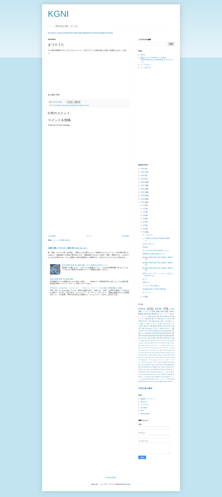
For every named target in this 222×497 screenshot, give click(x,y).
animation (58, 105)
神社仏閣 (150, 314)
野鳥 (172, 379)
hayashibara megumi (77, 105)
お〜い (145, 279)
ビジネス (141, 318)
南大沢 (149, 364)
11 (144, 209)
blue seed (65, 105)
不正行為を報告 (145, 388)
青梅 (161, 338)
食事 (149, 381)
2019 (143, 179)
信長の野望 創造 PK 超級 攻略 (61, 279)
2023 (143, 169)
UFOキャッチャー (163, 314)
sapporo (169, 357)
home (50, 33)
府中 (172, 367)
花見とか (146, 282)
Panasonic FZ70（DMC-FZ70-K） (158, 328)
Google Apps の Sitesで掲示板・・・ (157, 289)
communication (167, 350)
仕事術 (172, 362)
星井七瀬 (141, 335)
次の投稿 (52, 236)
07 (144, 222)
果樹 (155, 326)
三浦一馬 (155, 362)
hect (142, 411)
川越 (167, 367)
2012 (143, 202)
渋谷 (143, 374)
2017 (143, 185)
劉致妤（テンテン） (148, 399)
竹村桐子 (164, 374)
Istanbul (142, 345)
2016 (143, 189)
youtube (63, 33)
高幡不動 (162, 381)
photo (158, 308)
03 (144, 297)
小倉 (161, 367)
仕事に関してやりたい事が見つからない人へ (68, 248)
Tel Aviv (169, 347)
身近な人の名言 (166, 318)
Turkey (140, 350)
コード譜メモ (145, 68)
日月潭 (149, 372)
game (153, 352)
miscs (141, 308)
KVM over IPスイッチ (155, 345)
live (139, 357)
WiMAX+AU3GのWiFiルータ (153, 254)
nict (144, 357)
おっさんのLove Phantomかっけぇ (156, 251)
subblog (99, 33)
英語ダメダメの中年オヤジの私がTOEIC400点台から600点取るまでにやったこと (157, 60)
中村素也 (164, 362)
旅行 (148, 326)
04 (144, 232)
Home (142, 55)
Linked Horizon (169, 345)
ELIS (165, 343)
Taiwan (171, 311)
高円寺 (162, 316)
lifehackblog (107, 33)
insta (73, 33)
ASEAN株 (141, 340)
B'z (148, 340)
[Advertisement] (89, 211)
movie (170, 316)
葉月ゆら (143, 402)
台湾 (155, 364)
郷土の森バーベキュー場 (160, 379)
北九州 (142, 364)
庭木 (141, 369)
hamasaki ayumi (169, 352)
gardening (170, 331)
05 (144, 229)
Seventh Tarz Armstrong (146, 331)
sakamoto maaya (153, 357)
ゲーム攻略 (145, 333)
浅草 (164, 335)
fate (148, 352)
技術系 (168, 369)
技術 (162, 369)
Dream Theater (157, 343)
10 (144, 212)
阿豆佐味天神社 (166, 326)
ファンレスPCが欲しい (152, 286)
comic (157, 350)
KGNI (58, 14)
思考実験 (155, 369)
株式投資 (156, 335)
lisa (171, 355)
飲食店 (169, 338)
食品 (155, 381)
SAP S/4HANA (145, 347)
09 (144, 215)
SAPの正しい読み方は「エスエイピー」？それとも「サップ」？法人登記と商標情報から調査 (86, 288)
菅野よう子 (142, 376)
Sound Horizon (158, 347)
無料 (148, 374)
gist (86, 33)
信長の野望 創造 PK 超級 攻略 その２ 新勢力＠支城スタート (85, 265)
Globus (145, 247)
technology (141, 360)
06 (144, 225)
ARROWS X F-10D (145, 321)
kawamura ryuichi (161, 355)
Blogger (128, 484)
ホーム (88, 236)
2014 (143, 195)
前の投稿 (125, 236)
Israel (172, 309)
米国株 (153, 338)
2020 (143, 175)
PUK (139, 328)
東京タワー (162, 372)
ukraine (154, 316)
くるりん (150, 360)
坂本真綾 (147, 367)
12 (144, 205)
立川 (155, 318)
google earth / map (161, 321)
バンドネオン (145, 65)
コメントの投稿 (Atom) (61, 240)
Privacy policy (111, 477)
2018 (143, 182)
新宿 (149, 318)
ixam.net (56, 33)
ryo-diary (143, 408)
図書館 (170, 364)
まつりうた (147, 292)
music (87, 105)
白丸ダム (156, 374)
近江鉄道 (147, 379)
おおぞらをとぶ (149, 244)
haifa (159, 352)
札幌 (148, 335)
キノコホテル (148, 235)
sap (163, 357)
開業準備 (143, 381)
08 (144, 219)
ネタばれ (147, 362)
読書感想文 (157, 376)
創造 (164, 333)
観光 (149, 376)
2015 (143, 192)
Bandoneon (155, 340)
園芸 (139, 367)
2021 (143, 172)
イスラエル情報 (149, 311)
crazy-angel (144, 414)
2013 (143, 199)
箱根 (170, 374)
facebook (141, 352)
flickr (77, 33)
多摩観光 (155, 367)
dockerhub (92, 33)
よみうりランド (161, 360)
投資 (170, 333)
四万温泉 (162, 364)
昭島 (155, 372)
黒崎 (168, 381)
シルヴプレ (144, 405)
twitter (69, 33)
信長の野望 (156, 333)
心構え (148, 369)
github (82, 33)
